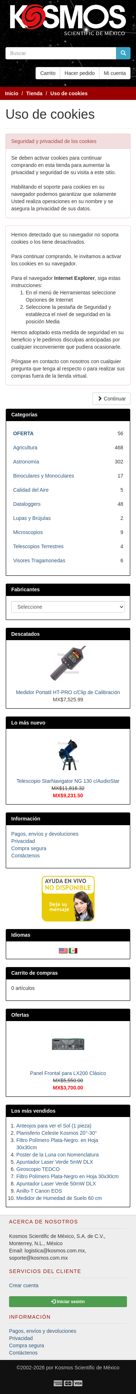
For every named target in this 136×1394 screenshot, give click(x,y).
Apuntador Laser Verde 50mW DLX (56, 1184)
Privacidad (23, 841)
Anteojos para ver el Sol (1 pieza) (53, 1126)
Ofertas (20, 1015)
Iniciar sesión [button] (68, 1301)
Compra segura (28, 848)
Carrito (47, 73)
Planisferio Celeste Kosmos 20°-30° (56, 1133)
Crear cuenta (23, 1285)
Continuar (111, 399)
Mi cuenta (115, 73)
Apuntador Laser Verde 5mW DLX (54, 1162)
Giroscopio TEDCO (38, 1169)
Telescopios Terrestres (38, 546)
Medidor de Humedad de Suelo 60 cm (59, 1198)
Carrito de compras (34, 973)
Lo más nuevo (28, 723)
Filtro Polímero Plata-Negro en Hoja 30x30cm (67, 1176)
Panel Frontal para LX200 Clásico (68, 1073)
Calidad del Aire (31, 490)
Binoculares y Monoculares (43, 476)
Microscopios (28, 532)
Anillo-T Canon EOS (39, 1191)
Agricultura (25, 447)
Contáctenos (25, 855)
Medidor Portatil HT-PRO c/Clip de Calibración (68, 692)
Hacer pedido (80, 73)
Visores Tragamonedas (39, 560)
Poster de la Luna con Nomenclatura (57, 1155)
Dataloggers (27, 504)
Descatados (25, 634)
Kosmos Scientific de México (87, 1367)
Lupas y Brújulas (32, 518)
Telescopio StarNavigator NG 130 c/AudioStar (67, 781)
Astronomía (26, 462)
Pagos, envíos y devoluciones (44, 834)
